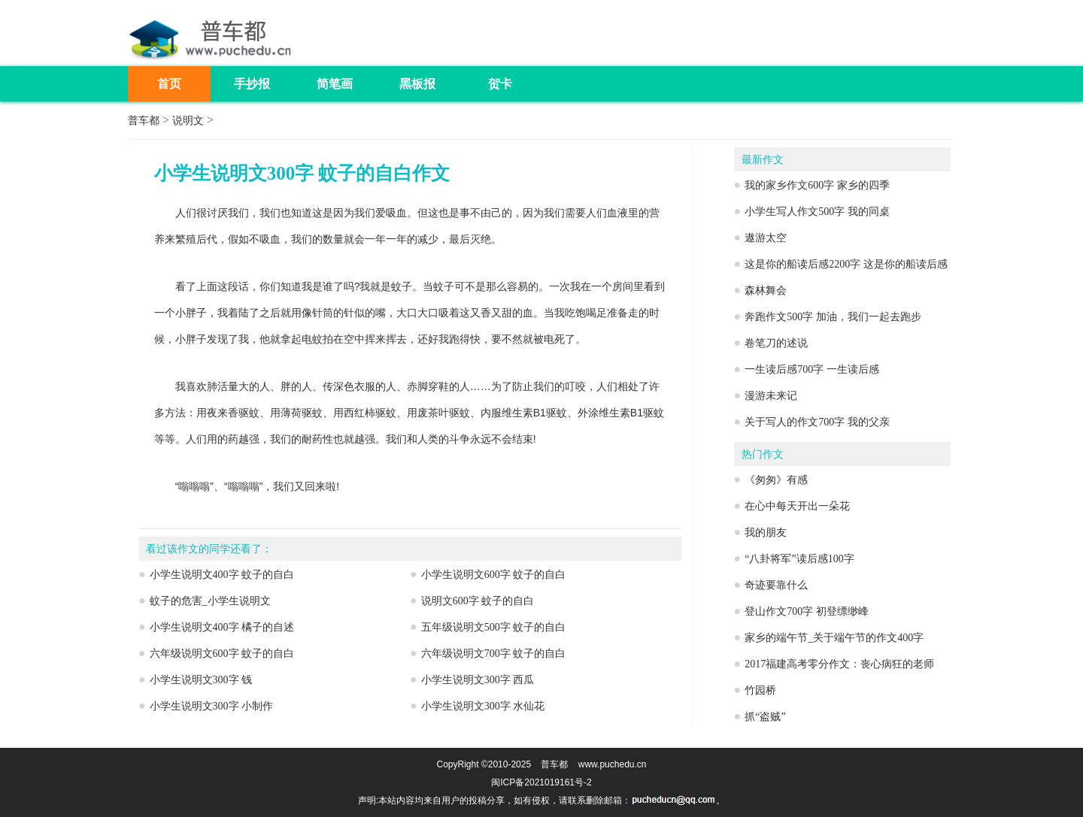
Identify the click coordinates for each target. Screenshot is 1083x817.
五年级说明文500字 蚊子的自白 (493, 627)
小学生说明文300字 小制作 (212, 706)
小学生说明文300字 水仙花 (483, 706)
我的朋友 (766, 532)
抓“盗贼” (765, 716)
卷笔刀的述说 (776, 343)
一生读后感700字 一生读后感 (812, 369)
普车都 (143, 120)
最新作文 (763, 159)
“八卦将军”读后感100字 (799, 558)
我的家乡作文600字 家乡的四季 (817, 185)
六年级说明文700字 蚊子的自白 (493, 653)
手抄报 (252, 83)
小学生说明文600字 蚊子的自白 (493, 574)
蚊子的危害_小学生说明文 (210, 601)
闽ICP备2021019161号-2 (541, 782)
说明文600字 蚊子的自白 (478, 601)
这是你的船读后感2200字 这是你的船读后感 (846, 264)
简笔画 (335, 83)
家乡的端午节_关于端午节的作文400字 (834, 637)
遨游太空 (766, 238)
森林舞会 (766, 290)
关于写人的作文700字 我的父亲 (817, 422)
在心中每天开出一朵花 (797, 506)
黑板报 (417, 83)
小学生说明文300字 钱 (201, 679)
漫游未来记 (771, 395)
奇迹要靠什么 (776, 585)
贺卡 (500, 83)
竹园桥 (760, 690)
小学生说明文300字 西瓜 (478, 679)
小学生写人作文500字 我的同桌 (817, 211)
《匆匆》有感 (776, 480)
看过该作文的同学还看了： (209, 549)
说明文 (188, 120)
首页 (169, 83)
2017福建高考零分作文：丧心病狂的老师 (839, 664)
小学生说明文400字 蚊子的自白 (222, 574)
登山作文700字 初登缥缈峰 (807, 611)
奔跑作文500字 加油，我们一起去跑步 (833, 316)
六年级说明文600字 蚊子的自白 (222, 653)
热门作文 (763, 454)
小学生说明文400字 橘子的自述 (222, 627)
